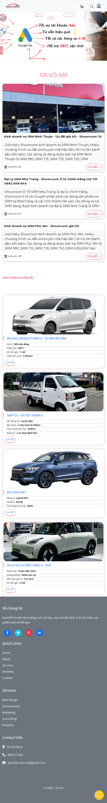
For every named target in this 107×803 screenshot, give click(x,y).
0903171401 (15, 755)
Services (7, 665)
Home (6, 653)
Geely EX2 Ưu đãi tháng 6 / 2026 (29, 565)
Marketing (9, 712)
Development (11, 706)
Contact (7, 678)
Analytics (8, 725)
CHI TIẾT (10, 362)
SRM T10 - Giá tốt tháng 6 (25, 415)
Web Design (10, 700)
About (6, 659)
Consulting (9, 719)
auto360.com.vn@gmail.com (26, 763)
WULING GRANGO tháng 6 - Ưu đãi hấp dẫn (36, 338)
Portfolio (8, 672)
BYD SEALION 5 (17, 492)
